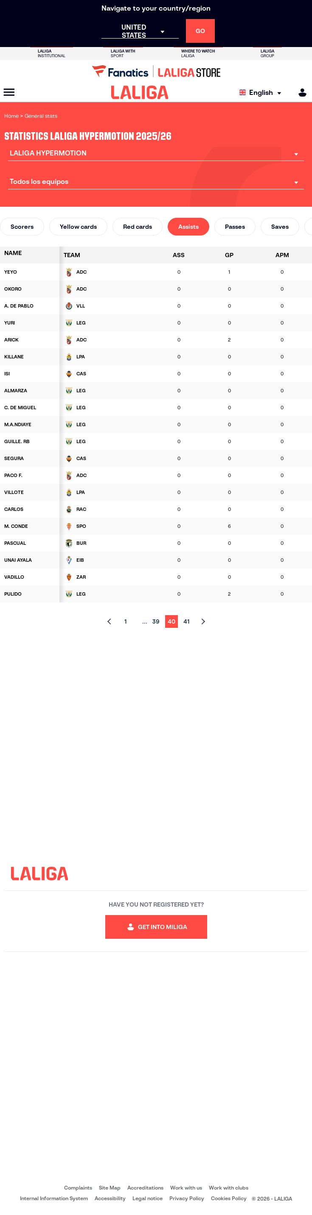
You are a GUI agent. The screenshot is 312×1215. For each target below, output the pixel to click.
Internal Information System (54, 1198)
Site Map (110, 1187)
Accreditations (145, 1187)
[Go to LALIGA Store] (156, 71)
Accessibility (110, 1198)
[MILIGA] (300, 93)
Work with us (186, 1187)
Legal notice (147, 1198)
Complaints (78, 1187)
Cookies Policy (229, 1198)
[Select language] (262, 92)
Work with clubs (228, 1187)
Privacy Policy (186, 1198)
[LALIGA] (140, 92)
